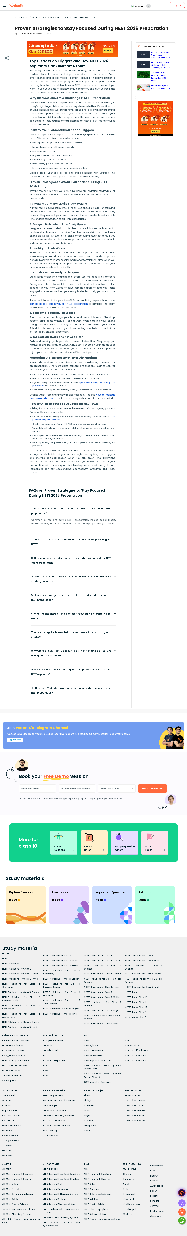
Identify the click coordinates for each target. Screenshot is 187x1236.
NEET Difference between (97, 1194)
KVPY (45, 1070)
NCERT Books (131, 992)
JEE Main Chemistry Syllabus (17, 1214)
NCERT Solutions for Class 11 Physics (61, 965)
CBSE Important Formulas (97, 1082)
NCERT (5, 958)
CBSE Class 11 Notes (135, 1105)
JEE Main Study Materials (56, 1110)
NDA (45, 1065)
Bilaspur (154, 1195)
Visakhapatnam (131, 1204)
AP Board (7, 1100)
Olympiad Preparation (54, 1060)
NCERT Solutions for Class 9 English (102, 1010)
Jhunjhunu (155, 1216)
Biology (87, 1100)
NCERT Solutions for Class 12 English (20, 1022)
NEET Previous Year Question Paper (102, 1219)
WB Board (7, 1155)
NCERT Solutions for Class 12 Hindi (19, 1027)
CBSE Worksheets (93, 1055)
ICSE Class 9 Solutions (136, 1055)
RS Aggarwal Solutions (13, 1055)
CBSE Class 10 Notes (135, 1110)
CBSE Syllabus (91, 1045)
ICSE (127, 1040)
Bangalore (128, 1179)
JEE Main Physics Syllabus (15, 1204)
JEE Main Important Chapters (17, 1179)
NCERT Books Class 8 (135, 1017)
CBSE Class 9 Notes (135, 1115)
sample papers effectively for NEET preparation (59, 304)
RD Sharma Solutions (13, 1050)
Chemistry (89, 1105)
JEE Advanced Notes (53, 1184)
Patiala (126, 1184)
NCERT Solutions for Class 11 (57, 955)
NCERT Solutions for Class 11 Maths (61, 960)
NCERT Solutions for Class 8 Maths (142, 960)
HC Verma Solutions (12, 1045)
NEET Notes (90, 1184)
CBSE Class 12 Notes (135, 1100)
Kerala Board (8, 1120)
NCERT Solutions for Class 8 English (143, 973)
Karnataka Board (11, 1115)
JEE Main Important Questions (18, 1174)
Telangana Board (11, 1140)
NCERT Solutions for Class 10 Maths (102, 960)
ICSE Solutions (132, 1045)
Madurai (127, 1214)
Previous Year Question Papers (59, 1100)
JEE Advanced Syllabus (55, 1199)
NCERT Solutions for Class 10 (98, 955)
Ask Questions (50, 1135)
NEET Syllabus (91, 1199)
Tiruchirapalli (129, 1209)
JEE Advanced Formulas (55, 1189)
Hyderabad (129, 1194)
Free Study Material (53, 1095)
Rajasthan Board (10, 1135)
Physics (88, 1095)
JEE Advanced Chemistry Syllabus (60, 1217)
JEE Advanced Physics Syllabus (59, 1204)
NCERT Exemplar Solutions (15, 1060)
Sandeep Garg (9, 1080)
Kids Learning (50, 1130)
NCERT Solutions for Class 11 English (61, 1008)
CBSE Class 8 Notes (135, 1120)
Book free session (152, 788)
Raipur (153, 1190)
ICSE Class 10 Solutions (136, 1050)
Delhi (125, 1189)
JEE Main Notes (10, 1184)
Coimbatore (156, 1165)
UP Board (7, 1150)
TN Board (7, 1145)
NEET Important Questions (97, 1174)
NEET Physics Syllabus (95, 1204)
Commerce (90, 1120)
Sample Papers (51, 1105)
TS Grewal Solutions (12, 1075)
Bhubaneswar (157, 1211)
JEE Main (47, 1045)
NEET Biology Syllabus (95, 1214)
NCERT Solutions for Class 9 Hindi (101, 1023)
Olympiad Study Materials (56, 1125)
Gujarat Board (9, 1110)
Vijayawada (129, 1199)
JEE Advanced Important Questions (61, 1174)
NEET (26, 17)
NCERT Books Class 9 (135, 1012)
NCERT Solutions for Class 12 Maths (20, 973)
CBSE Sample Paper (94, 1050)
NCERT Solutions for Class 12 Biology (20, 992)
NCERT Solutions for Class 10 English (102, 973)
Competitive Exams (53, 1040)
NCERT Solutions (10, 963)
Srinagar (154, 1200)
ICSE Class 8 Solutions (136, 1060)
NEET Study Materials (54, 1120)
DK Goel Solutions (11, 1070)
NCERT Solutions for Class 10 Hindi (101, 987)
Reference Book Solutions (15, 1040)
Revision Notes (132, 1095)
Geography (90, 1125)
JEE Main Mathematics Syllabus (18, 1209)
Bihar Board (8, 1105)
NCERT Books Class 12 (136, 997)
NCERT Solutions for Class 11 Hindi (60, 1013)
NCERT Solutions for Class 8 (139, 955)
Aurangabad (156, 1185)
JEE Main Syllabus (11, 1199)
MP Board (7, 1130)
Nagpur (154, 1175)
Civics (87, 1130)
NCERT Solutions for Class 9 (98, 992)
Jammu (154, 1205)
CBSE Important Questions (98, 1060)
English (87, 1115)
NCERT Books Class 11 (135, 1002)
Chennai (127, 1174)
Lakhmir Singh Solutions (14, 1065)
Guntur (154, 1180)
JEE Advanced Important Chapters (61, 1179)
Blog (17, 17)
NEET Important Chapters (97, 1179)
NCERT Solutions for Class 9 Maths (102, 997)
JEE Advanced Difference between (61, 1194)
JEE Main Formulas (11, 1189)
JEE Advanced (50, 1050)
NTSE (45, 1075)
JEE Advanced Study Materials (58, 1115)
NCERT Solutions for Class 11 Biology (61, 978)
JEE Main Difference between (17, 1194)
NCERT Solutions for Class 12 (16, 968)
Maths (87, 1110)
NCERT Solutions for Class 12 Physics (20, 978)
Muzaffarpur (129, 1168)
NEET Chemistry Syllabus (97, 1209)
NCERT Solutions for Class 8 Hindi (142, 987)
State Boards (9, 1095)
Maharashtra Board (12, 1125)
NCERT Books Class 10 (136, 1007)
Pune (153, 1170)
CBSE (86, 1040)
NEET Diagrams (92, 1189)
